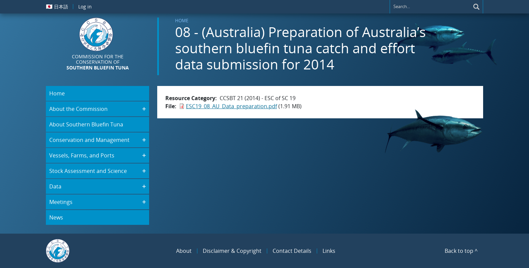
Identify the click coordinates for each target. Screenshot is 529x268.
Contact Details (292, 251)
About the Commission (78, 109)
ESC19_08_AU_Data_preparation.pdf (231, 106)
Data (55, 186)
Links (329, 251)
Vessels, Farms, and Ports (81, 155)
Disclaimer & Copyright (232, 251)
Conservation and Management (89, 140)
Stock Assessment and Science (88, 171)
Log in (85, 6)
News (56, 217)
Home (181, 21)
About (184, 251)
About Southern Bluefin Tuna (86, 124)
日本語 (57, 6)
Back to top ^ (461, 251)
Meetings (61, 202)
